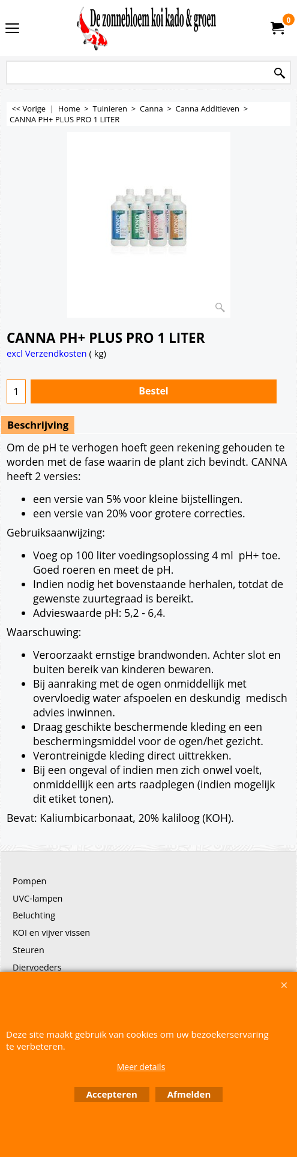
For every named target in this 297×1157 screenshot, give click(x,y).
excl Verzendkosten (47, 353)
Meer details (141, 1066)
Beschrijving (37, 425)
